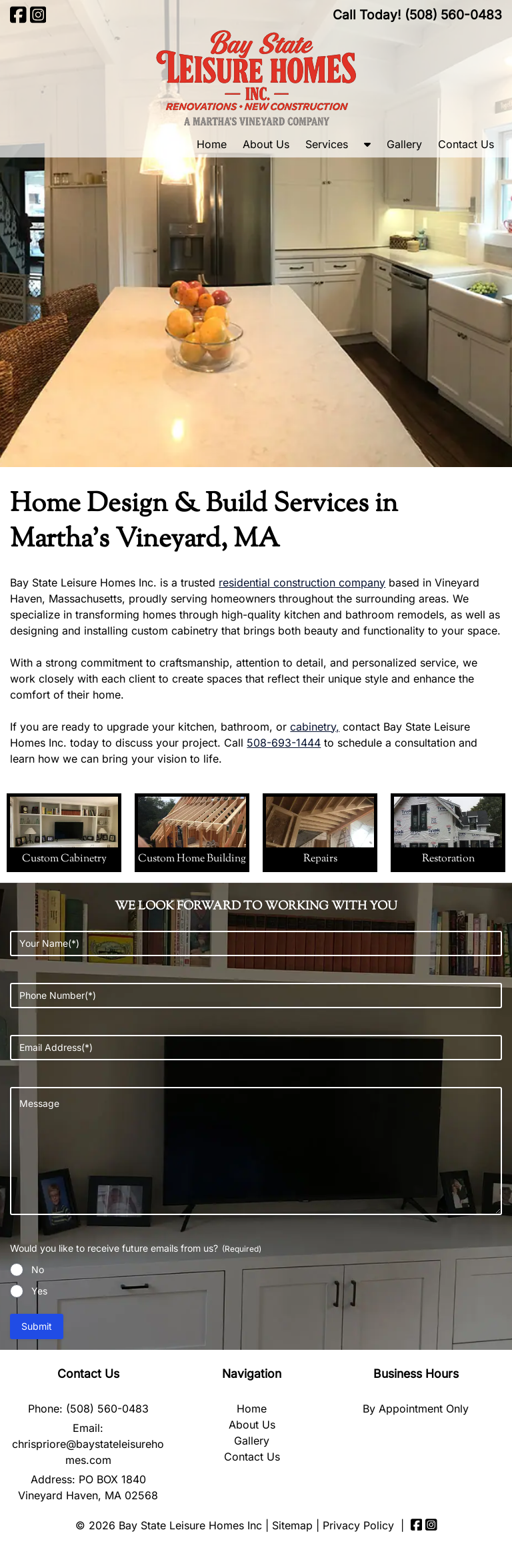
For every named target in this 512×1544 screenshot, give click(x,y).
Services (326, 144)
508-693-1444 (284, 742)
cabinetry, (314, 726)
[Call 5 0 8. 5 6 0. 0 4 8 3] (453, 15)
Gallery (404, 144)
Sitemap (292, 1525)
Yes (39, 1290)
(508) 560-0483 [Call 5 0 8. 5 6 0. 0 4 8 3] (107, 1408)
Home (212, 144)
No (37, 1269)
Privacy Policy (358, 1525)
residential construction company (302, 582)
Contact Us (466, 144)
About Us (266, 144)
